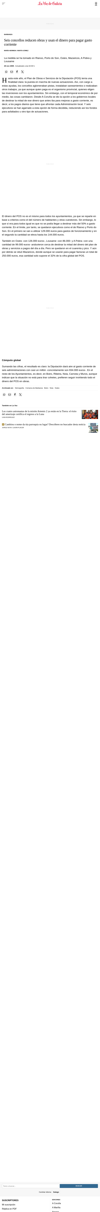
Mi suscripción (8, 1204)
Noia (51, 388)
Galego (56, 1192)
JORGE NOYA (6, 427)
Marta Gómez (22, 50)
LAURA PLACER (18, 427)
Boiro (46, 388)
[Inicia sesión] (95, 3)
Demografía (19, 388)
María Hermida (10, 50)
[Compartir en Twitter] (22, 72)
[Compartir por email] (12, 72)
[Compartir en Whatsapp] (6, 72)
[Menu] (3, 3)
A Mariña (56, 1207)
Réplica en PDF (9, 1209)
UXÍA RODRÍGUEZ (8, 417)
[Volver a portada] (50, 3)
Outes (57, 388)
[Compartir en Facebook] (17, 72)
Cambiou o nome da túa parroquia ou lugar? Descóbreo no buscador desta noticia (45, 424)
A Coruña (56, 1203)
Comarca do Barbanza (34, 388)
